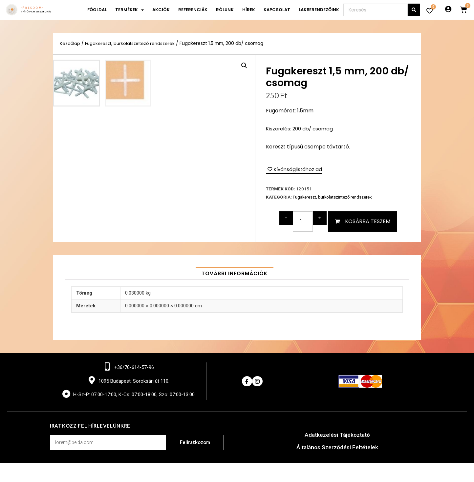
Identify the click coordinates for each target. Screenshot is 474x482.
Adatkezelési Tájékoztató (337, 453)
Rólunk (225, 10)
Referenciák (192, 10)
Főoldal (97, 10)
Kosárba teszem (367, 221)
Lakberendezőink (319, 10)
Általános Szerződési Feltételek (337, 465)
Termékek (129, 10)
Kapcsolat (277, 10)
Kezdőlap (70, 43)
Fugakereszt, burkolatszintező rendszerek (132, 43)
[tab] (234, 291)
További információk (235, 291)
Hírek (248, 10)
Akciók (161, 10)
